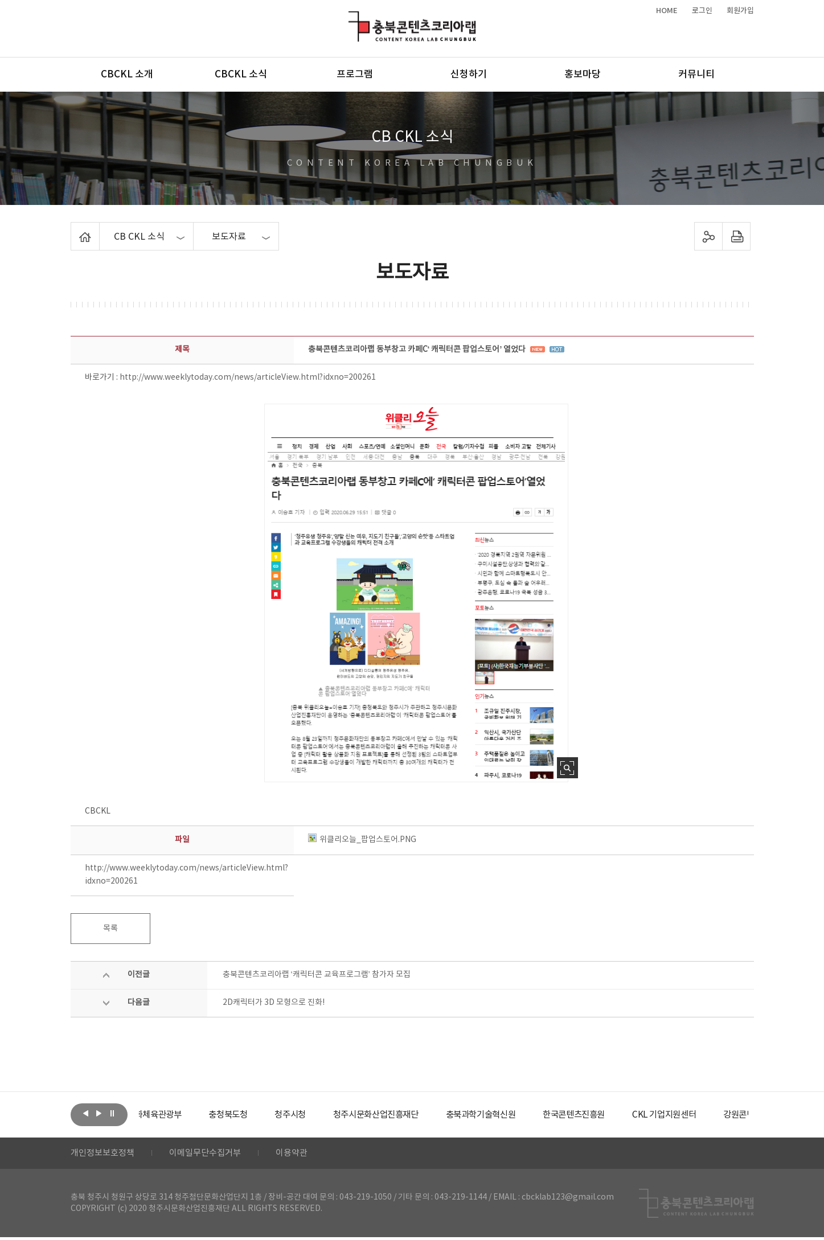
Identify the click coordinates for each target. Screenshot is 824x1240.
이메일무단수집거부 (212, 1154)
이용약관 (302, 1154)
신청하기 (468, 74)
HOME (667, 10)
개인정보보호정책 (105, 1154)
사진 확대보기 (567, 768)
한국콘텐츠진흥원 (621, 1115)
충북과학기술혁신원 (523, 1115)
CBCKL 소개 (127, 74)
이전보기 (86, 1113)
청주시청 (323, 1115)
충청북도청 (259, 1115)
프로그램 (355, 74)
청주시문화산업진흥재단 (413, 1115)
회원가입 (740, 10)
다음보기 (99, 1113)
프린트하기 (736, 236)
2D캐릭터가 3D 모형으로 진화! (274, 1002)
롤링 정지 (112, 1113)
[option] (181, 1114)
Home (73, 229)
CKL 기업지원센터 (716, 1115)
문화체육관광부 (182, 1115)
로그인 (702, 10)
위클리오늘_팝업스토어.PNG (362, 839)
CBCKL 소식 (241, 74)
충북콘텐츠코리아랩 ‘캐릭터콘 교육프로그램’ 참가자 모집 (317, 974)
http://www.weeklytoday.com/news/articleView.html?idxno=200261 (248, 377)
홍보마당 (582, 74)
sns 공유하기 (708, 236)
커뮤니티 (696, 74)
